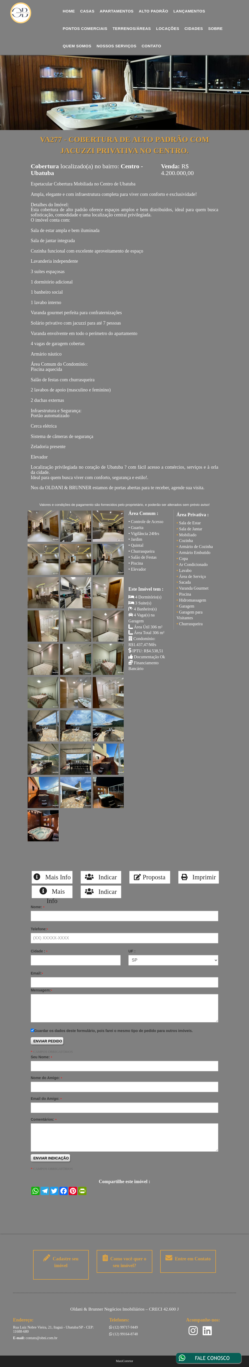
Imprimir (198, 877)
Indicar (101, 877)
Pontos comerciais (85, 28)
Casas (87, 11)
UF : (131, 951)
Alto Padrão (153, 11)
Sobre (215, 28)
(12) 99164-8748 (123, 1334)
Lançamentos (189, 11)
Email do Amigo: (46, 1099)
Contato (151, 46)
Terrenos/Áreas (132, 28)
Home (69, 11)
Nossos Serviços (116, 46)
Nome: (37, 907)
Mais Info (52, 877)
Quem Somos (77, 46)
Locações (167, 28)
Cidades (193, 28)
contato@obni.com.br (42, 1338)
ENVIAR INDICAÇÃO (51, 1158)
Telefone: (39, 929)
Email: (37, 973)
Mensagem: (41, 990)
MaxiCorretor (124, 1361)
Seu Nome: (41, 1057)
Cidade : (39, 951)
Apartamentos (117, 11)
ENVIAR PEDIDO (47, 1041)
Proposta (149, 877)
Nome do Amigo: (46, 1078)
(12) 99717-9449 (123, 1327)
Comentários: (44, 1119)
